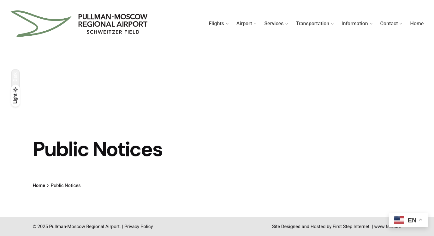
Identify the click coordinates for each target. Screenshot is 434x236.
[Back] (15, 63)
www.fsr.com (387, 226)
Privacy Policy (138, 226)
